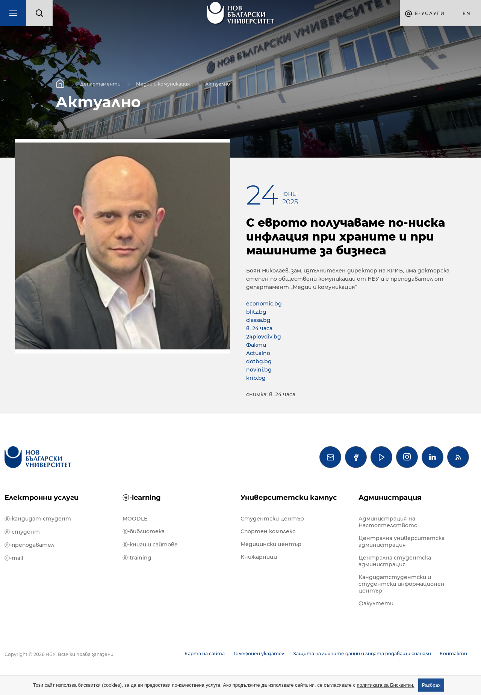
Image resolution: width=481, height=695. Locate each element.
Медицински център (270, 544)
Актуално (217, 83)
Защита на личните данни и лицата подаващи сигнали (362, 653)
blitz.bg (256, 311)
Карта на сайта (205, 653)
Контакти (453, 653)
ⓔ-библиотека (144, 531)
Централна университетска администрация (401, 541)
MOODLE (135, 518)
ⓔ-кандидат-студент (38, 518)
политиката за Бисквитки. (385, 685)
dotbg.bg (259, 361)
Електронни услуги (42, 497)
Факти (256, 344)
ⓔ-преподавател (29, 545)
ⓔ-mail (14, 558)
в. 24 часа (259, 328)
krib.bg (256, 378)
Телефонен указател (258, 653)
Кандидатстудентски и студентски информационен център (401, 584)
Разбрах (431, 685)
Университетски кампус (288, 497)
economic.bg (264, 303)
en (467, 13)
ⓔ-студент (22, 531)
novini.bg (259, 369)
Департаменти (100, 83)
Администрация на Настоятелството (387, 522)
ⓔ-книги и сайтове (150, 544)
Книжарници (258, 557)
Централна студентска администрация (394, 561)
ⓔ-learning (142, 497)
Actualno (258, 353)
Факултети (375, 603)
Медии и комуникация (163, 83)
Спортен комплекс (267, 531)
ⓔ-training (137, 557)
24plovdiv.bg (263, 336)
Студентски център (272, 518)
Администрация (389, 497)
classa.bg (258, 320)
